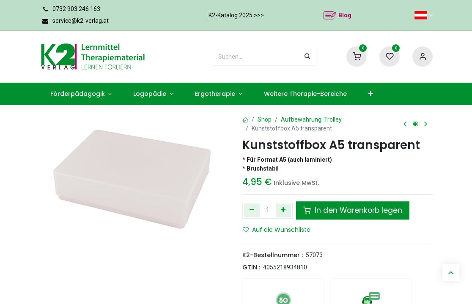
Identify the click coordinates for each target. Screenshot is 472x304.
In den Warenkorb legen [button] (352, 210)
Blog (344, 15)
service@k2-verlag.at (80, 20)
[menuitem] (81, 94)
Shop (265, 119)
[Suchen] (307, 56)
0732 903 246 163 (76, 8)
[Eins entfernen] (252, 210)
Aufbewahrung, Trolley (311, 119)
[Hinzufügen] (283, 210)
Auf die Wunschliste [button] (276, 229)
